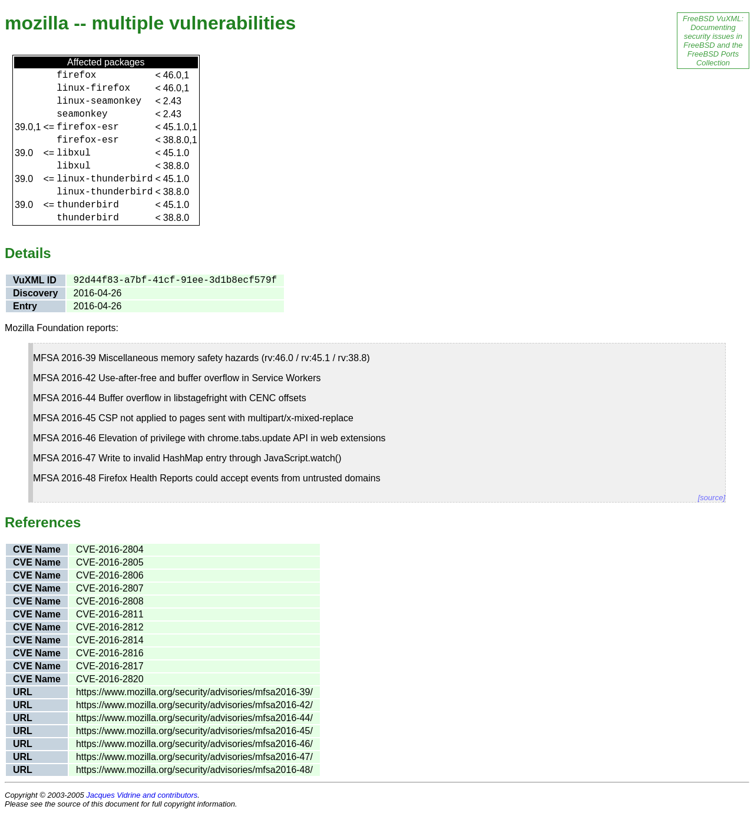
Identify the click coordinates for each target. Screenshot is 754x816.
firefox (76, 75)
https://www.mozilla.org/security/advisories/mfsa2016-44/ (194, 718)
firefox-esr (88, 127)
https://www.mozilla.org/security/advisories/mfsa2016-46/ (194, 744)
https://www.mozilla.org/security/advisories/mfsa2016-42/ (194, 705)
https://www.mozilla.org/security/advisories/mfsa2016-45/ (194, 731)
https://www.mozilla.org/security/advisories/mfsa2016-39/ (194, 692)
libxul (74, 153)
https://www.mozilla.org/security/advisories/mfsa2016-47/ (194, 757)
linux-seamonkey (99, 101)
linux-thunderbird (105, 179)
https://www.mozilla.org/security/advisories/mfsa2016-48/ (194, 770)
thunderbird (88, 205)
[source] (711, 497)
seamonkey (82, 114)
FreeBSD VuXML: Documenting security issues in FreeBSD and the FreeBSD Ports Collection (713, 40)
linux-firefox (93, 88)
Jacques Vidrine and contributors (141, 795)
